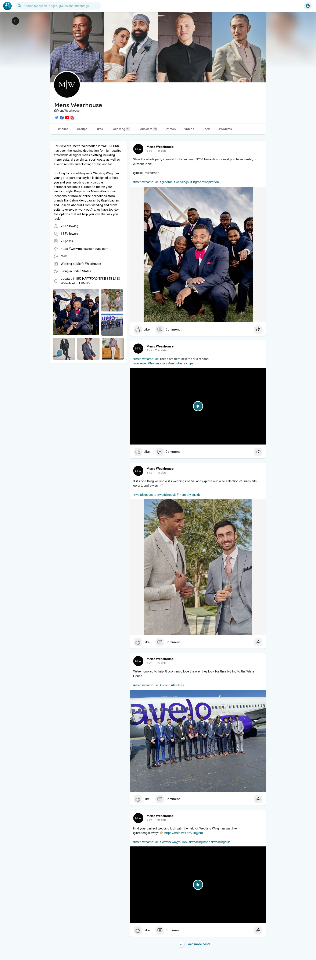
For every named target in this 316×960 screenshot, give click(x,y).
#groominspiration (206, 182)
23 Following (69, 226)
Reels (207, 129)
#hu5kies (177, 685)
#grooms (166, 182)
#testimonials (157, 363)
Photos (171, 129)
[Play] (198, 406)
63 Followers (70, 234)
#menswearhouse (146, 182)
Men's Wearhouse (88, 264)
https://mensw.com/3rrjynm (183, 833)
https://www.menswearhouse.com (84, 249)
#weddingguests (144, 495)
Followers (148, 129)
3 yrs (149, 150)
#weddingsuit (182, 182)
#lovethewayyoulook (173, 842)
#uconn (164, 685)
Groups (82, 129)
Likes (99, 129)
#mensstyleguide (189, 495)
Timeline (62, 129)
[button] (58, 6)
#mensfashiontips (181, 363)
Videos (189, 129)
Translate (160, 150)
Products (225, 129)
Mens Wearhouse (160, 147)
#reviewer (140, 363)
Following (120, 129)
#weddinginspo (199, 842)
